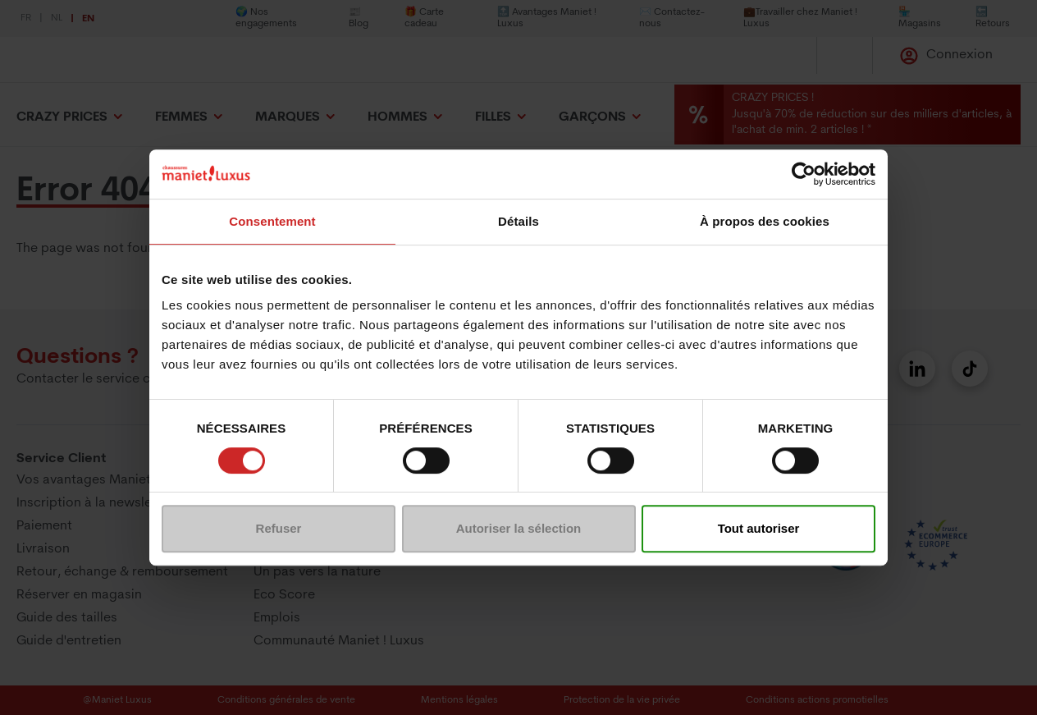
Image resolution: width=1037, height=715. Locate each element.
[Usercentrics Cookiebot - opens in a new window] (803, 174)
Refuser (279, 528)
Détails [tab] (518, 221)
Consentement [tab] (272, 221)
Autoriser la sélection (519, 528)
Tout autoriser (759, 528)
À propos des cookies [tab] (764, 221)
